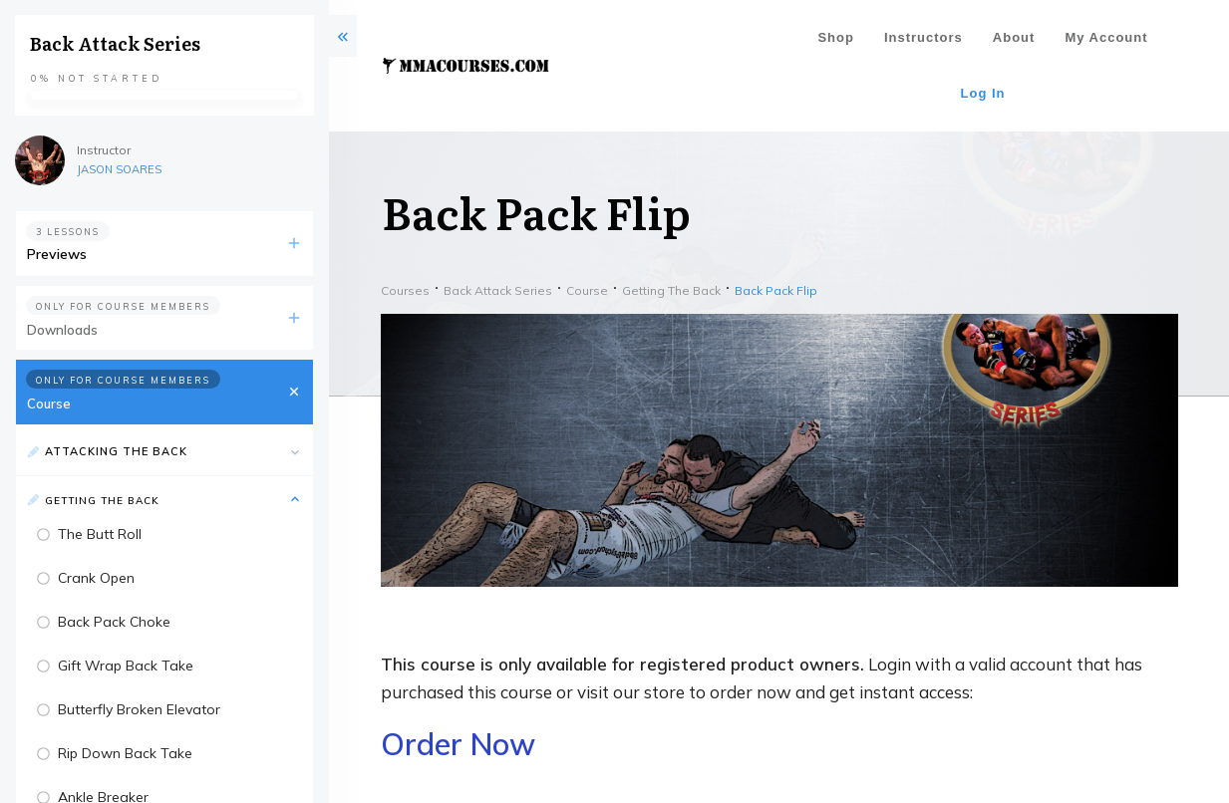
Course (49, 403)
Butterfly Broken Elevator (139, 709)
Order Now (458, 744)
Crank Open (96, 578)
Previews (57, 254)
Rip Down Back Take (125, 753)
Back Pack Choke (114, 622)
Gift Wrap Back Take (125, 665)
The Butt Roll (100, 534)
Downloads (62, 330)
